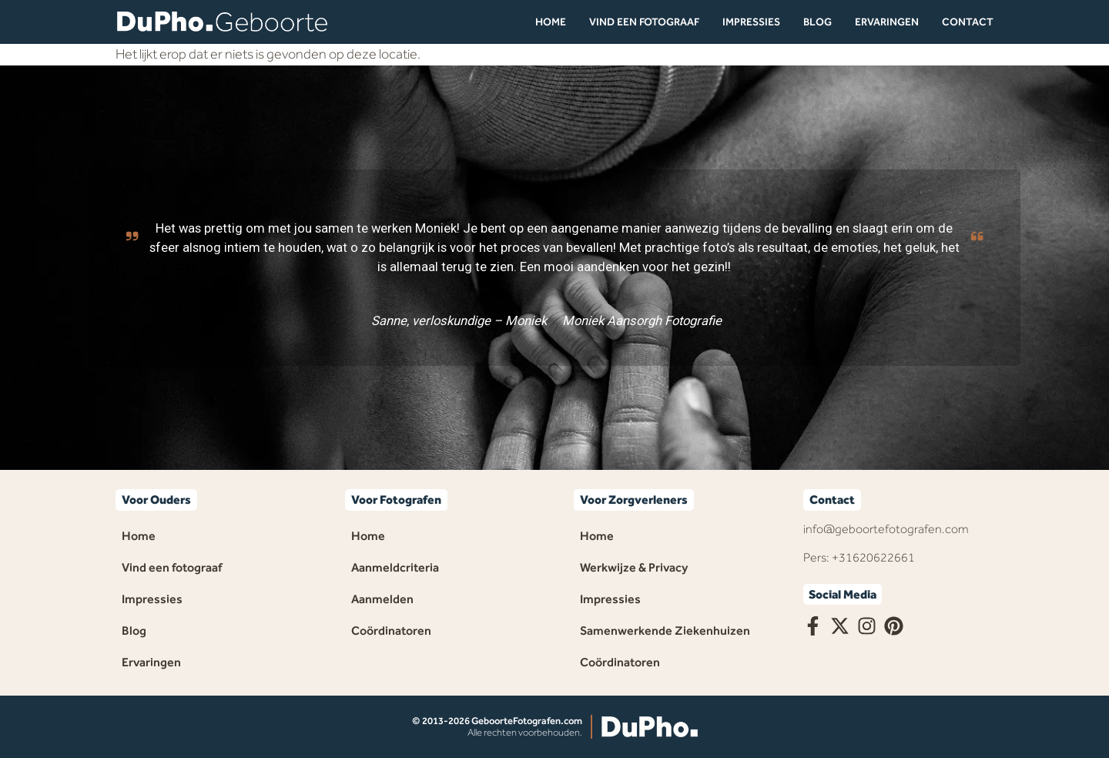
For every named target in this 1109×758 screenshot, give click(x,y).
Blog (817, 22)
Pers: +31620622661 (859, 557)
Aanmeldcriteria (395, 567)
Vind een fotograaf (644, 22)
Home (550, 22)
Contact (967, 22)
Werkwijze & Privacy (634, 567)
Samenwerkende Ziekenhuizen (665, 630)
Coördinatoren (391, 630)
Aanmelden (382, 599)
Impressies (751, 22)
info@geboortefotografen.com (886, 529)
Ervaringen (887, 22)
